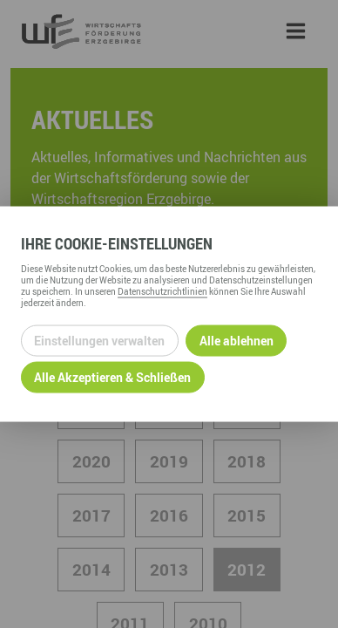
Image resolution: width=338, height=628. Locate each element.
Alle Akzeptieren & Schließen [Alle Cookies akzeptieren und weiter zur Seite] (112, 377)
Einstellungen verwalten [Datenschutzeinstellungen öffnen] (99, 340)
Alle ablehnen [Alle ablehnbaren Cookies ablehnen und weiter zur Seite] (236, 340)
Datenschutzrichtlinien (162, 290)
